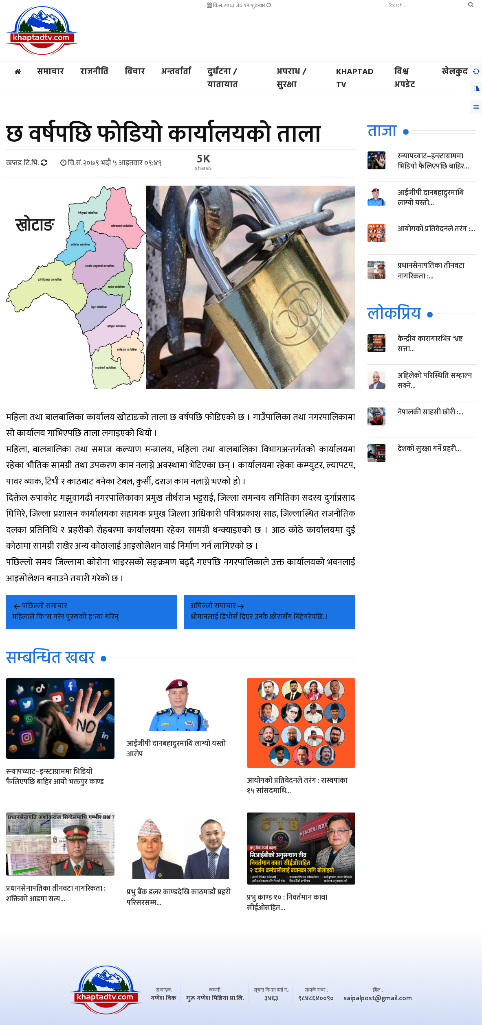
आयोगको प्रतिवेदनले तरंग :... (436, 229)
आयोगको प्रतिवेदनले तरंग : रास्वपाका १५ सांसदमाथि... (297, 786)
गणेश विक (163, 998)
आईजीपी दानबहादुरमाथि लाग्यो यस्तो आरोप (176, 749)
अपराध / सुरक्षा (291, 79)
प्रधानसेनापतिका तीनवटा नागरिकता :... (431, 271)
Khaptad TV (355, 79)
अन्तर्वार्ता (176, 72)
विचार (135, 72)
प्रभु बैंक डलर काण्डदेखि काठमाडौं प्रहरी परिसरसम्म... (179, 898)
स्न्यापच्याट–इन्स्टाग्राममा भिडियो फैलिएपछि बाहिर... (433, 161)
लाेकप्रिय (394, 315)
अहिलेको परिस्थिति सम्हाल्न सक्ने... (435, 381)
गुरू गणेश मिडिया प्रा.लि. (215, 998)
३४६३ (271, 998)
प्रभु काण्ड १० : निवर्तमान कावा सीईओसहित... (287, 903)
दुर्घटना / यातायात (222, 79)
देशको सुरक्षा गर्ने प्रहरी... (429, 449)
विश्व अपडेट (404, 79)
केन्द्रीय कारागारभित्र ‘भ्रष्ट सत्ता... (430, 344)
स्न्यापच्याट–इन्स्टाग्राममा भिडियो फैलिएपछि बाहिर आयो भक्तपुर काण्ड (55, 777)
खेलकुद (455, 72)
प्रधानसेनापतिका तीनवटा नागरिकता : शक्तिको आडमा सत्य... (56, 894)
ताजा (382, 131)
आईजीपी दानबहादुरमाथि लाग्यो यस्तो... (431, 198)
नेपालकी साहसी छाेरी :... (430, 413)
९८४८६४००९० (316, 998)
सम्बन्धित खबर (50, 658)
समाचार (50, 72)
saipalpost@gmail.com (377, 998)
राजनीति (94, 72)
